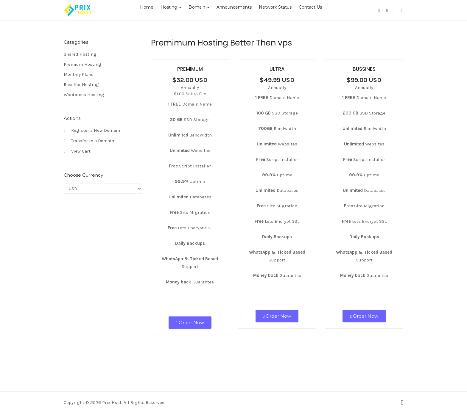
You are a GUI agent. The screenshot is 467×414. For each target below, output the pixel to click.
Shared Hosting (80, 54)
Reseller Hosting (81, 84)
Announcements (234, 7)
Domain (199, 7)
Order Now (190, 322)
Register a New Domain (92, 130)
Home (146, 7)
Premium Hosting (82, 64)
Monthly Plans (79, 74)
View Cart (77, 151)
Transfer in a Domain (89, 141)
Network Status (275, 7)
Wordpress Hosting (84, 94)
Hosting (171, 7)
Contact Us (310, 7)
